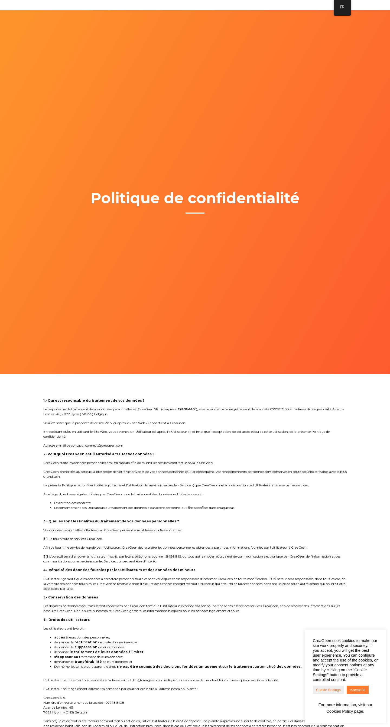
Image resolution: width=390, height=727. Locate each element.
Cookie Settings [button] (328, 690)
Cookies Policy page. (345, 711)
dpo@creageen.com (147, 680)
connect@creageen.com (104, 445)
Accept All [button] (357, 690)
